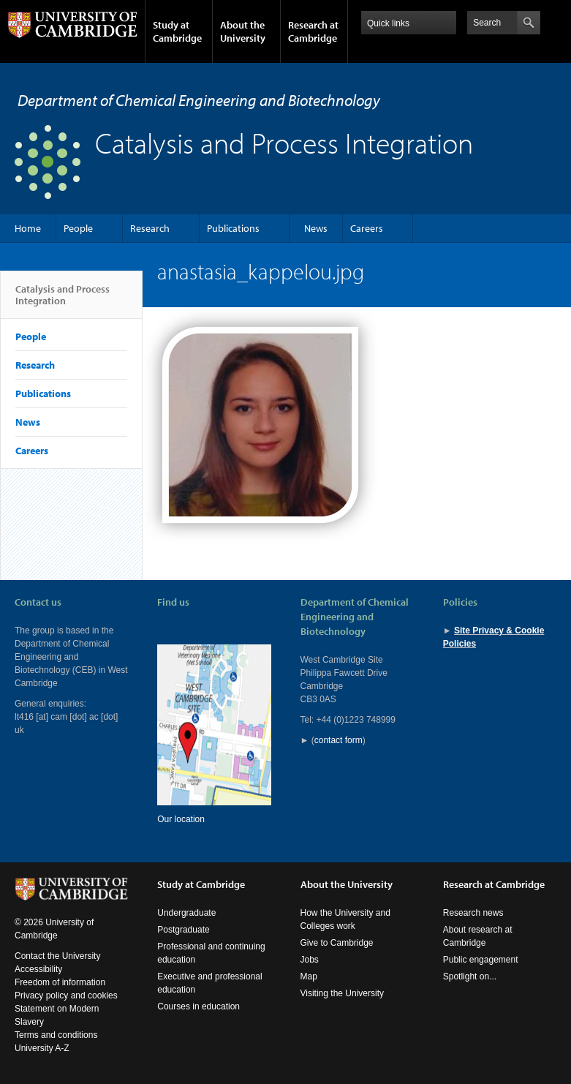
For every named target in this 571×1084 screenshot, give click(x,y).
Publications (233, 228)
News (316, 228)
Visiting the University (342, 993)
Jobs (309, 960)
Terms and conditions (56, 1035)
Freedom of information (60, 982)
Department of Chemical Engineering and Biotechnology (199, 100)
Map (308, 976)
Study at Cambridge (177, 31)
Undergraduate (186, 913)
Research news (473, 913)
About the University (242, 31)
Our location (181, 819)
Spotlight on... (469, 976)
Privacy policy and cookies (66, 995)
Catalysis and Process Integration (62, 300)
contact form (338, 740)
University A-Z (42, 1048)
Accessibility (38, 969)
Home (28, 228)
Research (150, 228)
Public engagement (480, 960)
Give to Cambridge (337, 943)
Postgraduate (183, 930)
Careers (366, 228)
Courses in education (198, 1006)
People (78, 228)
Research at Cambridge (313, 31)
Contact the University (57, 956)
